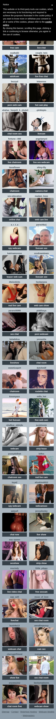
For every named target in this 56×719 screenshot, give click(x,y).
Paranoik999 (15, 310)
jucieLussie (41, 425)
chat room (41, 363)
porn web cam (14, 105)
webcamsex (41, 506)
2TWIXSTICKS (14, 282)
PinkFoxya (41, 310)
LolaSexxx (41, 81)
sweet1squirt (14, 368)
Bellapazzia (41, 539)
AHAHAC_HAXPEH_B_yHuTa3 (15, 110)
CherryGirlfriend (14, 654)
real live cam (14, 305)
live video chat (14, 592)
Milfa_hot (41, 396)
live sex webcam (41, 162)
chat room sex (14, 133)
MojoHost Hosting (28, 712)
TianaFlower (14, 167)
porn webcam (41, 334)
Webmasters (28, 715)
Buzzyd (14, 81)
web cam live (41, 219)
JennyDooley (41, 511)
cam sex (41, 649)
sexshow (14, 563)
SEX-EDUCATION (14, 196)
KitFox (41, 454)
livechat (14, 620)
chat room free (14, 706)
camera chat (41, 191)
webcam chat (14, 649)
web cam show (41, 305)
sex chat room (41, 620)
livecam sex (41, 248)
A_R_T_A (14, 224)
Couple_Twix (41, 53)
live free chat (41, 76)
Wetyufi (14, 511)
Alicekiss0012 (41, 482)
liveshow (14, 363)
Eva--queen (14, 539)
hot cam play (41, 105)
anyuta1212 (14, 683)
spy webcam (14, 248)
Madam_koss (41, 196)
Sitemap (5, 712)
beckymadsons (41, 683)
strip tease (41, 448)
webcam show (41, 706)
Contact (15, 712)
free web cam (41, 420)
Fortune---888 (14, 139)
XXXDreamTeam (41, 253)
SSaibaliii (14, 53)
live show (41, 534)
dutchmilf (41, 368)
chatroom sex (14, 477)
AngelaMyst (41, 139)
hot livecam (14, 420)
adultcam (14, 76)
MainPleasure (41, 654)
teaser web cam (14, 277)
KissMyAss (14, 396)
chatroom (14, 191)
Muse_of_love (41, 597)
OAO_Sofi (14, 597)
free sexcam (41, 592)
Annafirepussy (41, 625)
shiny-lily (41, 167)
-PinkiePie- (41, 110)
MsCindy (14, 568)
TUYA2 (14, 482)
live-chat (41, 48)
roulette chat (41, 391)
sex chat (14, 334)
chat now (14, 534)
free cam (14, 48)
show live (14, 678)
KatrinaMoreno (14, 253)
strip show (41, 563)
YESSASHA (41, 339)
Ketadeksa (15, 339)
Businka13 (14, 625)
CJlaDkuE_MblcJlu (14, 425)
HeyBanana (41, 282)
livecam (41, 133)
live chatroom (14, 162)
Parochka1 (41, 224)
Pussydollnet (14, 454)
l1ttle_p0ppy (41, 568)
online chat (14, 219)
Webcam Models (46, 712)
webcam (14, 448)
